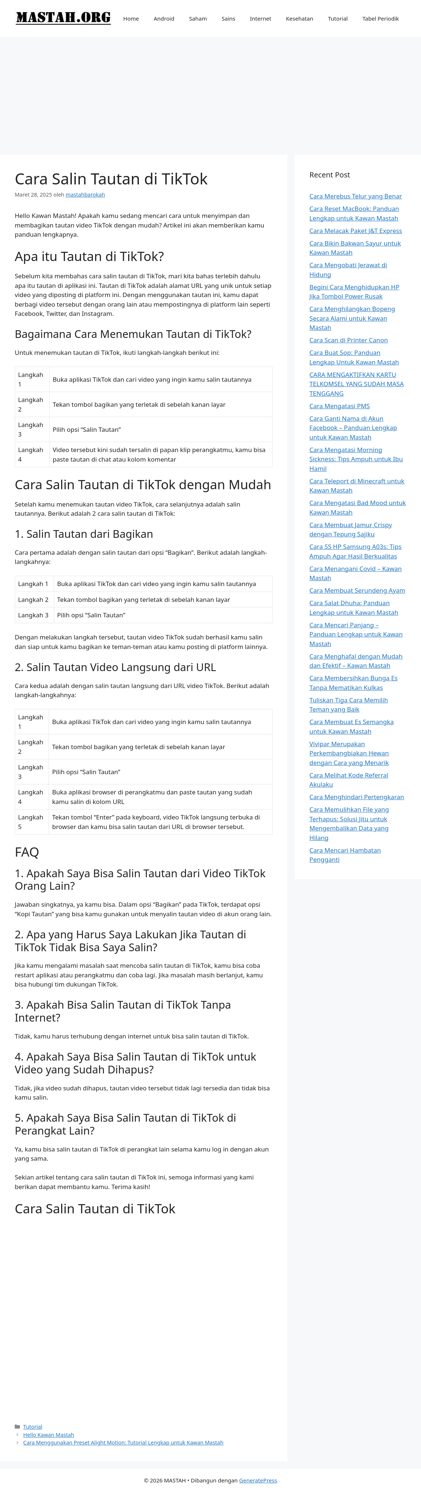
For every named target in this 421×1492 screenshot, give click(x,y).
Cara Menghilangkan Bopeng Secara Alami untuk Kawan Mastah (352, 318)
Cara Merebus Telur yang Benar (355, 196)
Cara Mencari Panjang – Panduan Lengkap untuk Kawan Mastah (356, 634)
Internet (260, 18)
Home (131, 18)
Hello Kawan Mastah (48, 1434)
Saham (198, 18)
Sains (228, 18)
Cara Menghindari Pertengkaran (356, 797)
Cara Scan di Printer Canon (348, 340)
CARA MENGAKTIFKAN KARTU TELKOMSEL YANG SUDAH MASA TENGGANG (356, 384)
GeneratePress (258, 1480)
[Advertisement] (210, 92)
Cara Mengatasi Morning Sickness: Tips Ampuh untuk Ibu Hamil (356, 459)
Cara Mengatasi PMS (339, 406)
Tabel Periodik (380, 18)
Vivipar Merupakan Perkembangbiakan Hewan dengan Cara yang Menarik (349, 753)
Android (164, 18)
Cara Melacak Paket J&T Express (355, 230)
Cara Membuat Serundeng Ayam (357, 590)
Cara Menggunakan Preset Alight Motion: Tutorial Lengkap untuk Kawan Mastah (123, 1442)
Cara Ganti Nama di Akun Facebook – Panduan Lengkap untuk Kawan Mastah (353, 427)
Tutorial (338, 18)
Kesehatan (299, 18)
